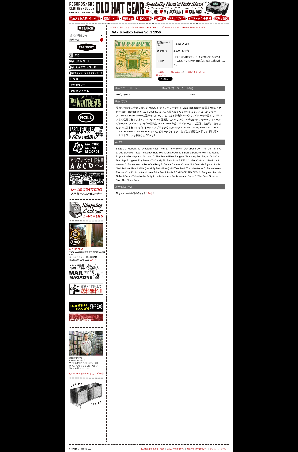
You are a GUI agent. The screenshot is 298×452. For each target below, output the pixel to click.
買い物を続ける (162, 75)
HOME (113, 27)
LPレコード (124, 27)
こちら (149, 193)
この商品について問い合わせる (169, 72)
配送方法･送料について (197, 449)
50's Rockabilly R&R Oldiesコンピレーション (153, 27)
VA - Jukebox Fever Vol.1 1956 (191, 27)
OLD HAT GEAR (76, 249)
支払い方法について (175, 449)
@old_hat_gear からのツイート (86, 373)
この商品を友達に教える (194, 72)
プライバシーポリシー (219, 449)
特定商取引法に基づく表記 (152, 449)
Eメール (93, 260)
